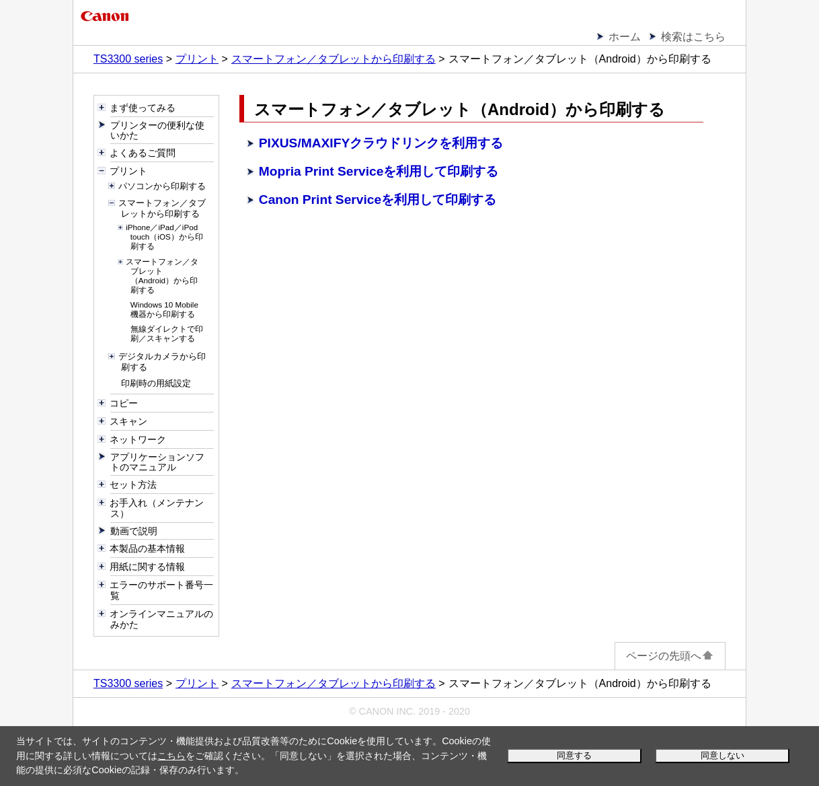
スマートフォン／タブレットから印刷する (333, 59)
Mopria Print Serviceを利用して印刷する (379, 171)
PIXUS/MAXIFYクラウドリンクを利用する (381, 143)
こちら (171, 755)
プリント (197, 59)
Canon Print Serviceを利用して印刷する (377, 199)
